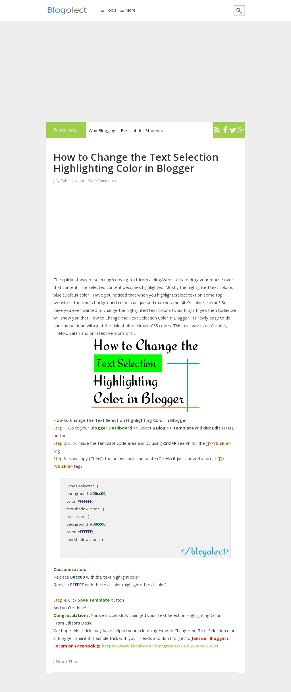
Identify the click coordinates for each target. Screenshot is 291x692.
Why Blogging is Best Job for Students (126, 130)
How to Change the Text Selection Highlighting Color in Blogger (136, 162)
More (130, 10)
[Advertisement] (168, 71)
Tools (111, 10)
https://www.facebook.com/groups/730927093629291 (160, 646)
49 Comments (104, 180)
